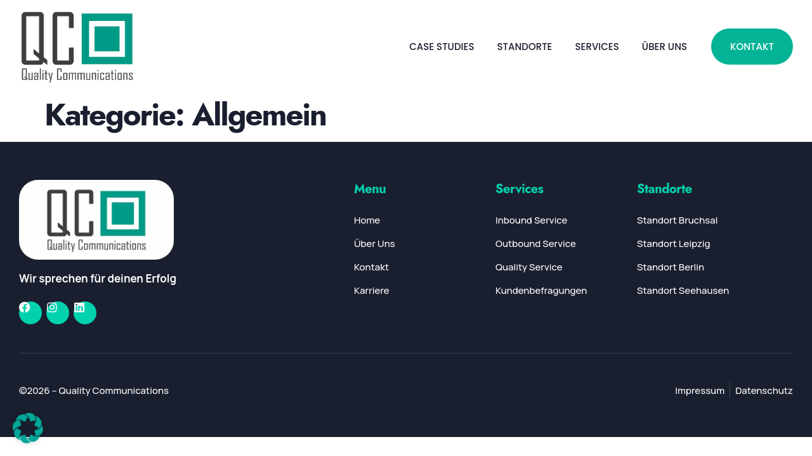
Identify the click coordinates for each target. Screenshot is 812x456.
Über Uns (664, 46)
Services (597, 46)
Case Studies (441, 46)
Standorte (524, 46)
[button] (28, 428)
